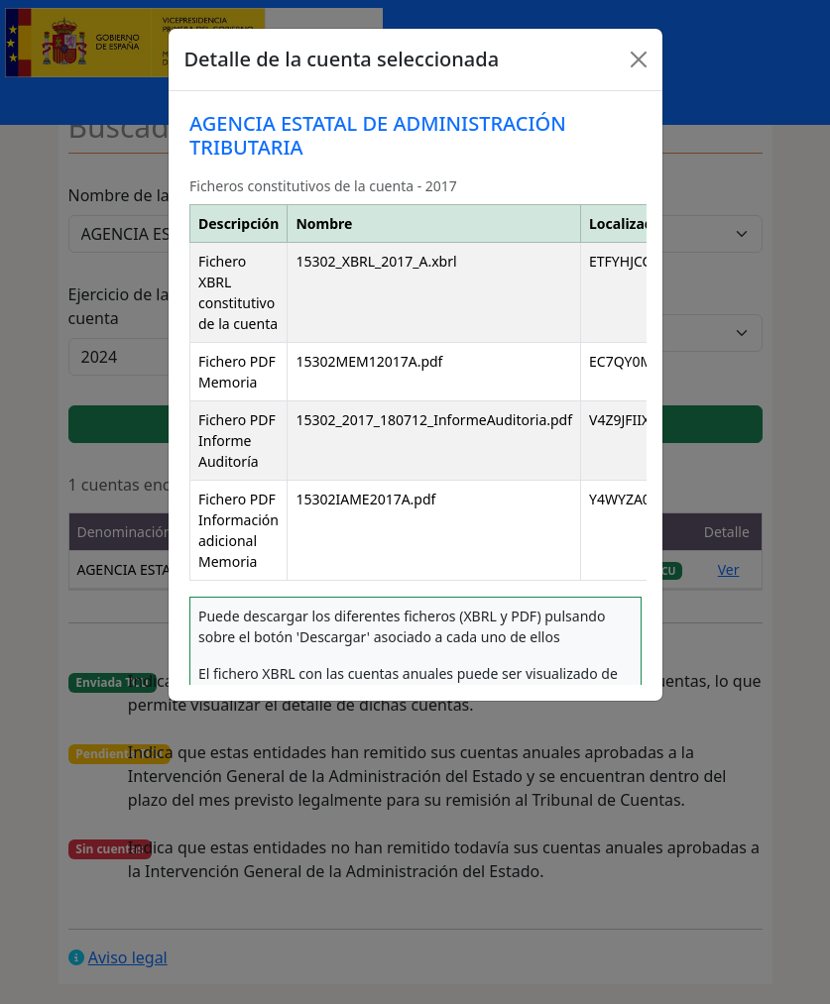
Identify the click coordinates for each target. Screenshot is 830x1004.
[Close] (638, 59)
